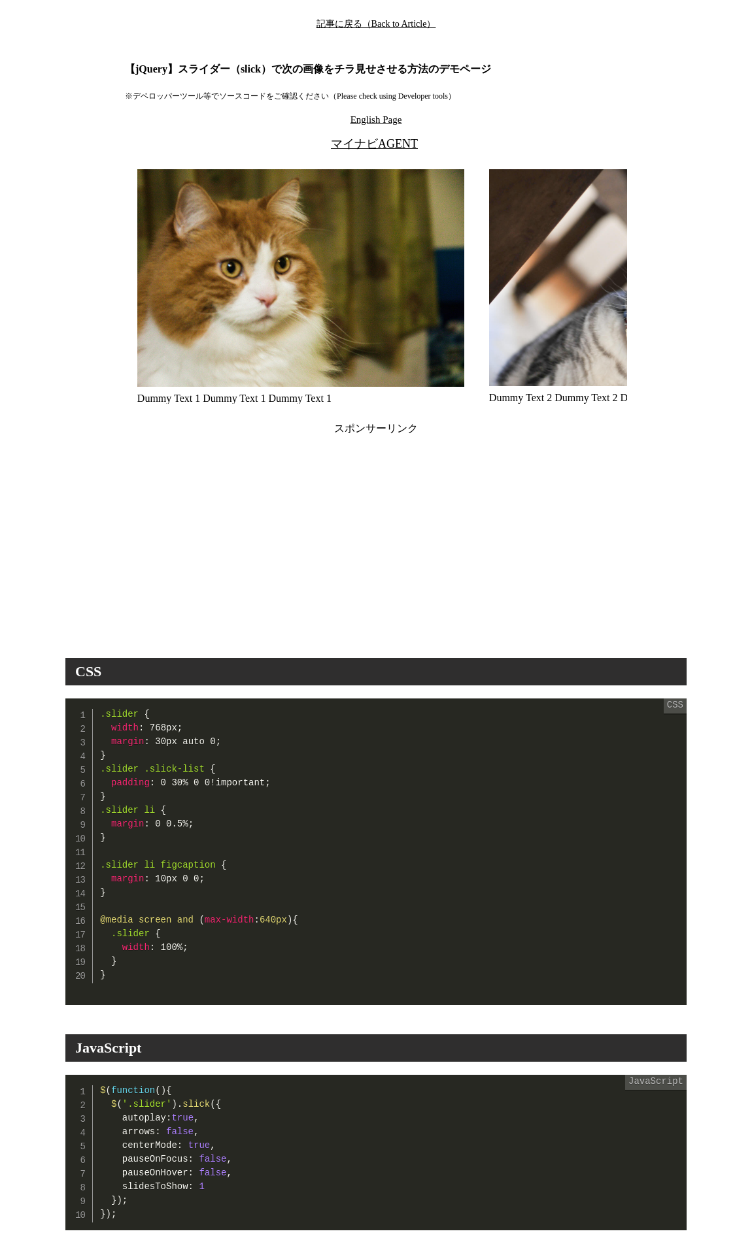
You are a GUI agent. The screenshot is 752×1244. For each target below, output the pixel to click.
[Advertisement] (259, 535)
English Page (376, 119)
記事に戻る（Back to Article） (376, 24)
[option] (300, 286)
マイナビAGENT (374, 143)
